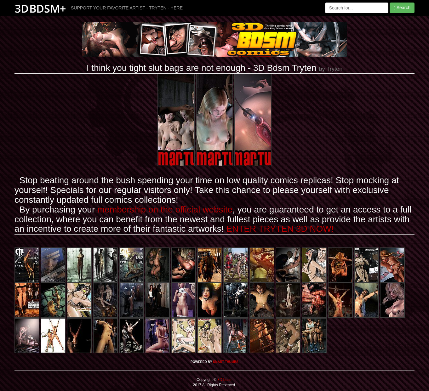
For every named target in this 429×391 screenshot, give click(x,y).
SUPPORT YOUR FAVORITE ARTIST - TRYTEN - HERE (127, 7)
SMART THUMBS (225, 362)
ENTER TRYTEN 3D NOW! (280, 229)
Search (402, 7)
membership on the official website (164, 209)
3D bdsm (224, 379)
